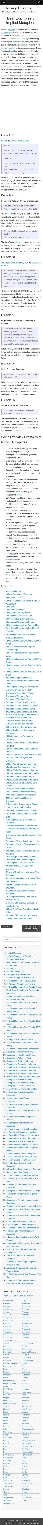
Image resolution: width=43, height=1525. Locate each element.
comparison (6, 32)
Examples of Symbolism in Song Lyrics (23, 841)
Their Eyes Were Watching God (14, 263)
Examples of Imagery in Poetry (19, 690)
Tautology (26, 1489)
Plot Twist (26, 1449)
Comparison (8, 1346)
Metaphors (10, 607)
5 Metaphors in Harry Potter (18, 613)
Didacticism (26, 1358)
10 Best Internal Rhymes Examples (21, 727)
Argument (26, 1329)
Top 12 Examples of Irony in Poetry (21, 792)
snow (8, 572)
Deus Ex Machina (29, 1352)
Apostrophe (8, 1326)
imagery (14, 54)
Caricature (7, 1338)
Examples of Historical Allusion (19, 724)
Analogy (6, 1312)
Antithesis (26, 1320)
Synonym (25, 1486)
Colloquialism (27, 1343)
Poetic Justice (27, 1452)
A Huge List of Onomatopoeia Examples (23, 804)
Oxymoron (7, 1432)
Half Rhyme (8, 1389)
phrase (7, 214)
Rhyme (25, 1466)
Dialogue (25, 1355)
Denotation (7, 1352)
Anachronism (8, 1309)
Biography (26, 1332)
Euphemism (26, 1372)
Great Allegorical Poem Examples (20, 860)
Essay (5, 1369)
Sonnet (25, 1475)
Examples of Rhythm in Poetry (19, 699)
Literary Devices (16, 8)
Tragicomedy (8, 1498)
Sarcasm (25, 1469)
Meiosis (25, 1412)
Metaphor (11, 29)
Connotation (8, 1349)
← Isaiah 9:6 (7, 926)
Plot (4, 1449)
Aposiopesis (27, 1323)
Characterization (10, 1341)
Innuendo (25, 1401)
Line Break (26, 1409)
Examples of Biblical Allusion (18, 718)
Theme (6, 1492)
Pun (23, 1461)
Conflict (25, 1346)
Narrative (25, 1423)
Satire (5, 1472)
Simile (24, 1472)
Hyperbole (7, 1395)
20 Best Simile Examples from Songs (22, 779)
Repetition (26, 1463)
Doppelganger (27, 1361)
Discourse (7, 1361)
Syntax (6, 1489)
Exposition (26, 1375)
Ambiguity (26, 1306)
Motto (5, 1423)
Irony (24, 1403)
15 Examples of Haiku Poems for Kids (22, 863)
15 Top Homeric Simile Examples (20, 789)
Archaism (25, 1326)
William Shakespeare (20, 141)
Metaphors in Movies (15, 610)
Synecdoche (27, 1483)
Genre (5, 1386)
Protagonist (7, 1461)
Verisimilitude (8, 1503)
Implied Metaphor (13, 591)
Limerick (6, 1409)
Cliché (24, 1341)
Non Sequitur (27, 1426)
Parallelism (7, 1438)
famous (19, 242)
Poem (5, 1452)
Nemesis (6, 1426)
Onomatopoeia (28, 1429)
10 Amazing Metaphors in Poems (20, 622)
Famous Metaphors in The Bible (19, 616)
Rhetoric (6, 1466)
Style (5, 1478)
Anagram (25, 1309)
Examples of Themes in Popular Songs (23, 826)
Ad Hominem (8, 1300)
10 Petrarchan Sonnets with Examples (22, 773)
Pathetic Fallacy (28, 1441)
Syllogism (26, 1481)
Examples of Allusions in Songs (19, 721)
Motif (24, 1421)
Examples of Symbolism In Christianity (23, 705)
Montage (25, 1418)
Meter (5, 1418)
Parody (6, 1441)
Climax (6, 1343)
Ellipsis (25, 1363)
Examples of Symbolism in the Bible (21, 711)
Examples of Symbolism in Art (19, 678)
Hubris (5, 1392)
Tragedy (25, 1495)
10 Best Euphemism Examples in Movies (23, 755)
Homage (25, 1389)
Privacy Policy (26, 1523)
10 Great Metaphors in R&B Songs (21, 619)
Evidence (7, 1375)
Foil (23, 1381)
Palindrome (26, 1432)
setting (12, 553)
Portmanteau (27, 1455)
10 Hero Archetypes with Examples (21, 764)
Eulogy (6, 1372)
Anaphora (7, 1315)
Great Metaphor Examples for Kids (21, 857)
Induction (25, 1398)
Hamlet (4, 141)
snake (18, 495)
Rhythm (6, 1469)
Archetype (7, 1329)
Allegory (6, 1303)
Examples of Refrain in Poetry (19, 696)
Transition (7, 1501)
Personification (28, 1446)
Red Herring (8, 1463)
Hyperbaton (26, 1392)
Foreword (26, 1383)
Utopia (24, 1501)
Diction (6, 1358)
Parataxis (25, 1438)
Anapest (25, 1312)
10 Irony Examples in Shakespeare (21, 795)
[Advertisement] (21, 109)
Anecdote (26, 1315)
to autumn (10, 560)
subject (24, 45)
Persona (6, 1446)
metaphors (17, 42)
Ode (5, 1429)
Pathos (6, 1443)
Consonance (27, 1349)
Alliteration (26, 1303)
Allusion (6, 1306)
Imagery (6, 1398)
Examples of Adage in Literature (20, 776)
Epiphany (7, 1366)
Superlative (7, 1481)
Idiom (24, 1395)
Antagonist (7, 1318)
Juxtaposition (27, 1406)
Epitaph (25, 1366)
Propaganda (8, 1458)
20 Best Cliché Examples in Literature (22, 770)
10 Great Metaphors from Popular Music (23, 625)
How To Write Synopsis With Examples (22, 715)
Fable (5, 1378)
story (8, 349)
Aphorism (7, 1323)
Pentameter (26, 1443)
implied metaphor (8, 48)
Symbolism (7, 1483)
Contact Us (16, 1523)
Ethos (24, 1369)
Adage (24, 1300)
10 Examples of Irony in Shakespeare (22, 687)
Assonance (7, 1332)
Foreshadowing (9, 1383)
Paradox (25, 1435)
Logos (5, 1412)
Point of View (8, 1455)
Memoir (6, 1415)
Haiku (24, 1386)
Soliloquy (7, 1475)
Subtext (25, 1478)
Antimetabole (8, 1320)
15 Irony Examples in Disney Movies (21, 810)
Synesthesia (8, 1486)
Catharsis (26, 1338)
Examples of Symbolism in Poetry (20, 702)
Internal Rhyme (9, 1403)
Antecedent (26, 1318)
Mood (5, 1421)
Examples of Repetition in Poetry (20, 693)
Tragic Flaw (26, 1498)
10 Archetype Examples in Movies (20, 767)
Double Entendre (10, 1363)
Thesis (24, 1492)
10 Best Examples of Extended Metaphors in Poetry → (32, 928)
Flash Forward (9, 1381)
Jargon (6, 1406)
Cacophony (7, 1335)
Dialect (6, 1355)
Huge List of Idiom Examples (18, 807)
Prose (24, 1458)
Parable (6, 1435)
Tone (5, 1495)
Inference (7, 1401)
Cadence (25, 1335)
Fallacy (25, 1378)
